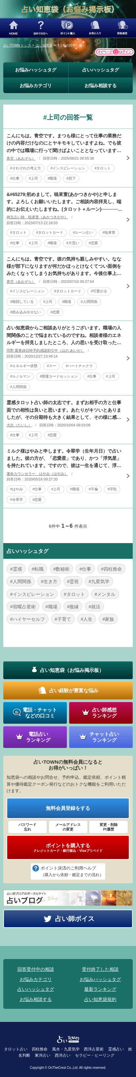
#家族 (108, 619)
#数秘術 (61, 569)
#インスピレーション (67, 168)
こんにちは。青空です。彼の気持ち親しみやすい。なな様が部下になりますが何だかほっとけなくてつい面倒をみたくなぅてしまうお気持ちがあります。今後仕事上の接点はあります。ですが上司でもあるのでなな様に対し (64, 266)
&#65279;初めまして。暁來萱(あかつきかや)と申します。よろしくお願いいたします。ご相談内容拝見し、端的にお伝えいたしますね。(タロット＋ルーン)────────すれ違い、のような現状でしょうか (64, 202)
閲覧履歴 (122, 28)
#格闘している (22, 302)
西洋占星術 (94, 1049)
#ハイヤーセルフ (27, 619)
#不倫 (93, 489)
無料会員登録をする (68, 808)
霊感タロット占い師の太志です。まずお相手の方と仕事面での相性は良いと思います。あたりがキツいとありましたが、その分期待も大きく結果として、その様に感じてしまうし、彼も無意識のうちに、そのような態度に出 (64, 410)
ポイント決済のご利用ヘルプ (72, 872)
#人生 (87, 619)
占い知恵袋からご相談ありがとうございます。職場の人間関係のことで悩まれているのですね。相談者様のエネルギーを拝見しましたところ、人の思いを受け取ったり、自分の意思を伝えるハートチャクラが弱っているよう (64, 335)
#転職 (38, 569)
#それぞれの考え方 (25, 168)
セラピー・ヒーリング (94, 1055)
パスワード (27, 827)
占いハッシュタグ (100, 69)
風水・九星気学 (66, 1049)
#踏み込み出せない (25, 312)
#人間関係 (89, 302)
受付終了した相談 (100, 969)
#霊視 (73, 581)
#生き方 (49, 581)
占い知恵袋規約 (100, 999)
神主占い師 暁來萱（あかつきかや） (37, 217)
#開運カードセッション (59, 376)
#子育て (63, 619)
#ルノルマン (20, 376)
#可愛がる (99, 291)
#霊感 (16, 569)
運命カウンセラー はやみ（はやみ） (37, 474)
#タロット (102, 168)
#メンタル (105, 594)
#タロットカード (49, 232)
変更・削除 (108, 827)
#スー (51, 366)
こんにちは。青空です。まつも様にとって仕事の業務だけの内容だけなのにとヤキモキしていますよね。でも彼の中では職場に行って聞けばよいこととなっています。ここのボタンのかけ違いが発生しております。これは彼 (64, 143)
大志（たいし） (19, 425)
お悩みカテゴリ (36, 85)
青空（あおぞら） (21, 158)
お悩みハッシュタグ (35, 69)
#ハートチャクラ (79, 366)
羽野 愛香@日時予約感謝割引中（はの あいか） (45, 350)
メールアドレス (68, 827)
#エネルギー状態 (23, 366)
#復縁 (73, 606)
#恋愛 (93, 243)
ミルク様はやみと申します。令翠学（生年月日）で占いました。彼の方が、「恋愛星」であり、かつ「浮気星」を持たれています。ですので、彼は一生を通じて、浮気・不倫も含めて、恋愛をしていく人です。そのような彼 (64, 458)
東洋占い (42, 1055)
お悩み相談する (101, 85)
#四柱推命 (111, 569)
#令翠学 (16, 499)
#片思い (73, 243)
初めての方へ (40, 28)
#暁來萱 (109, 232)
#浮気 (112, 489)
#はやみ (16, 489)
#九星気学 (98, 581)
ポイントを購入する (68, 847)
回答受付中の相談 (35, 969)
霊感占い (116, 1049)
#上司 (33, 178)
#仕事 (14, 178)
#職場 (52, 178)
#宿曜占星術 (23, 606)
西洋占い (62, 1055)
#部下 (71, 178)
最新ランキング (100, 989)
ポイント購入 (68, 28)
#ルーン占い (83, 232)
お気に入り (95, 28)
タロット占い (16, 1049)
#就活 (94, 606)
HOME (13, 28)
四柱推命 (40, 1049)
